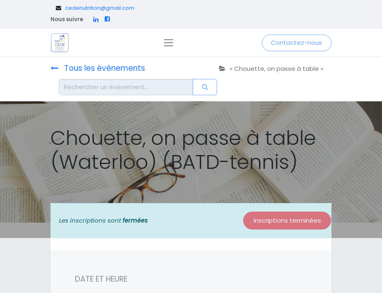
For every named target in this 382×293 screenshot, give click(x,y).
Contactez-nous (296, 42)
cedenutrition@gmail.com (99, 8)
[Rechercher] (205, 87)
